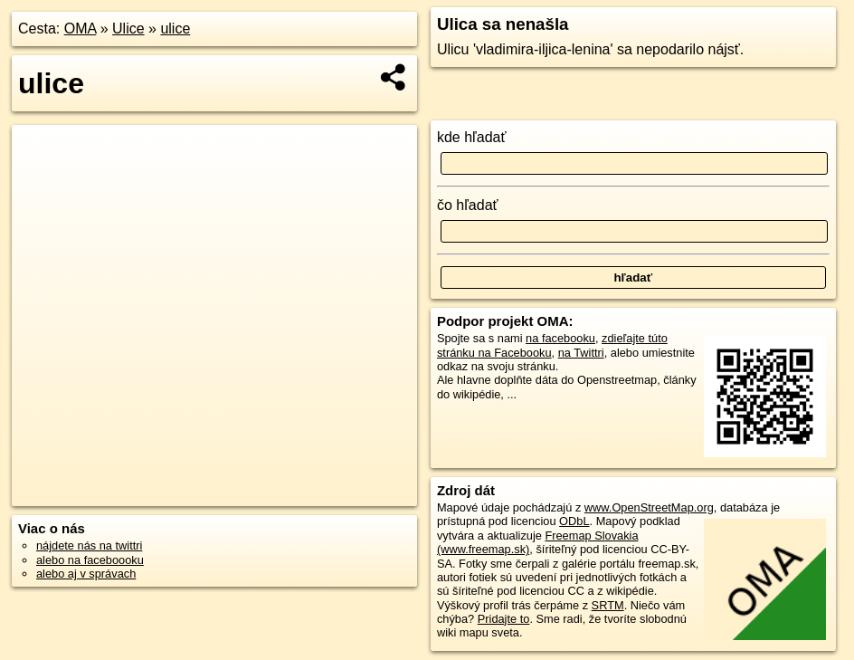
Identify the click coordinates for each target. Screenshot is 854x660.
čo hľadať (467, 205)
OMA (80, 28)
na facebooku (560, 338)
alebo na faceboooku (90, 560)
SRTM (608, 605)
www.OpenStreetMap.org (649, 507)
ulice (175, 28)
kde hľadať (472, 137)
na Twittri (581, 352)
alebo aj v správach (86, 573)
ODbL (574, 521)
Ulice (128, 28)
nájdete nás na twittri (89, 545)
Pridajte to (504, 619)
